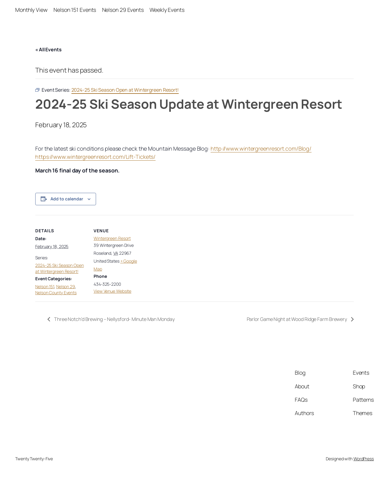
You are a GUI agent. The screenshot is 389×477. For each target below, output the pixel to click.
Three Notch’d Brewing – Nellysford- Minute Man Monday (114, 319)
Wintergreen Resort (112, 238)
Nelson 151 (44, 286)
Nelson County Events (56, 292)
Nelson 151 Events (74, 9)
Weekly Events (167, 9)
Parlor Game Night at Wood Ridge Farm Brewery (297, 319)
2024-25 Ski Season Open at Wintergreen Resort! (59, 268)
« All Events (48, 49)
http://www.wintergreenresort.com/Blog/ (261, 148)
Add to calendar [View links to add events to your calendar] (66, 199)
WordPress (363, 459)
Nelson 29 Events (123, 9)
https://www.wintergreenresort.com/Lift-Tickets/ (95, 156)
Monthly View (31, 9)
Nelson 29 (65, 286)
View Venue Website (112, 291)
